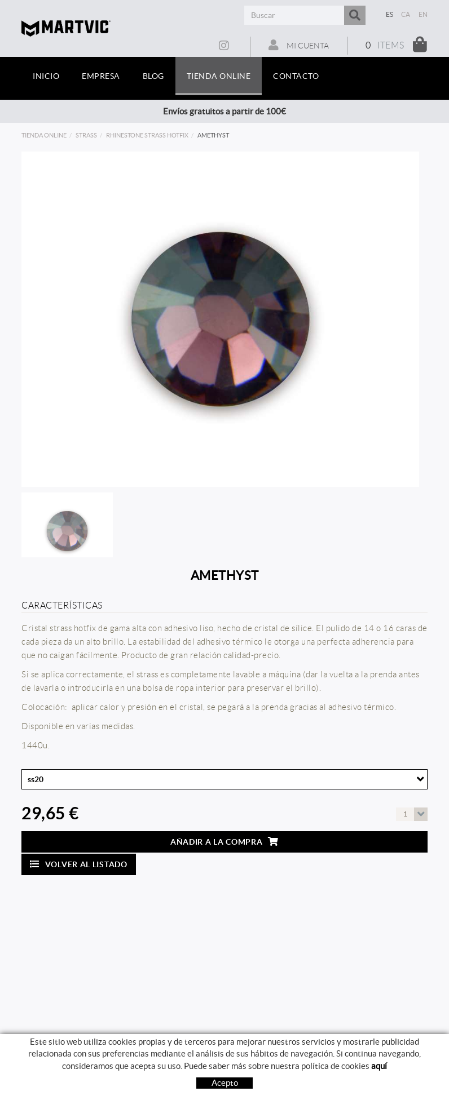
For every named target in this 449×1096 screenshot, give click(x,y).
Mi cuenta (298, 45)
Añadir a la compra (224, 841)
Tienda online (44, 135)
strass (86, 135)
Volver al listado (78, 864)
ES (390, 14)
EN (423, 14)
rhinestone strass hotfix (147, 135)
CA (406, 14)
